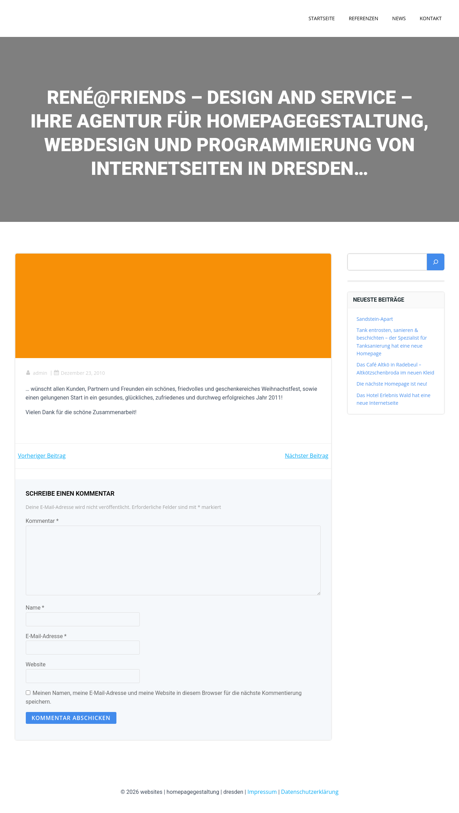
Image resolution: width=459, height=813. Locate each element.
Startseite (321, 18)
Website (36, 664)
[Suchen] (435, 262)
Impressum (262, 792)
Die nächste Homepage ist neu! (392, 384)
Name (35, 608)
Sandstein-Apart (375, 319)
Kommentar (42, 521)
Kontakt (431, 18)
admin (36, 373)
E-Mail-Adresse (46, 636)
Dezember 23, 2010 (79, 373)
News (399, 18)
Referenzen (363, 18)
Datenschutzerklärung (309, 792)
